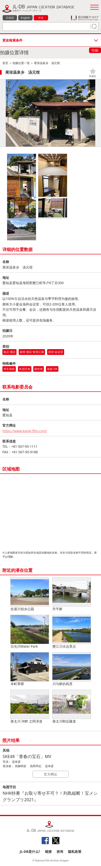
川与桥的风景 (71, 669)
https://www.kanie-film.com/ (24, 431)
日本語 (10, 17)
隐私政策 (74, 851)
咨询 (59, 851)
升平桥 (71, 594)
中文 (41, 17)
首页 (5, 63)
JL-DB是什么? (30, 851)
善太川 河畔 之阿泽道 (30, 706)
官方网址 (50, 774)
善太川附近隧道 (71, 706)
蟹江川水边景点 (71, 632)
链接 (48, 851)
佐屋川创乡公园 (30, 594)
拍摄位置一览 (21, 63)
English (25, 17)
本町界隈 (30, 669)
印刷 (95, 50)
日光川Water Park (30, 632)
